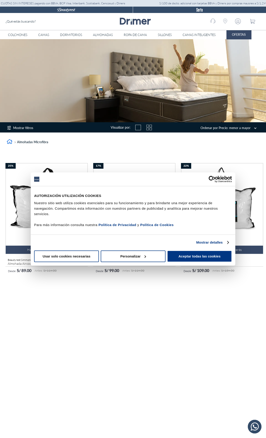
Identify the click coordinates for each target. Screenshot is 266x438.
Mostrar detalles (209, 242)
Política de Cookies (157, 225)
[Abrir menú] (260, 34)
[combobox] (40, 21)
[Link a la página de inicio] (9, 142)
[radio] (138, 127)
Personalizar (133, 256)
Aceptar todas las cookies (199, 256)
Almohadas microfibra (32, 142)
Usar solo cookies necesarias (66, 256)
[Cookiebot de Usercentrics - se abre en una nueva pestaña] (212, 179)
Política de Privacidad (117, 225)
